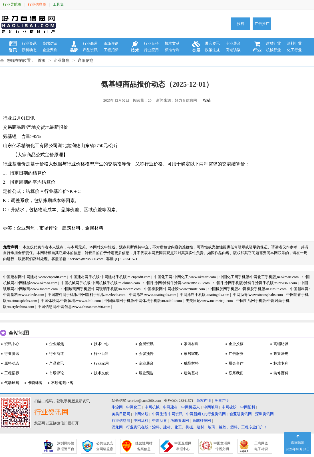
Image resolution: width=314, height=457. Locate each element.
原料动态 (29, 50)
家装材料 (191, 344)
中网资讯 (175, 414)
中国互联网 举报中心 (183, 446)
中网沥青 (159, 420)
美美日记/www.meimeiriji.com (209, 300)
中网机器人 (190, 407)
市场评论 (111, 43)
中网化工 (133, 407)
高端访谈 (50, 43)
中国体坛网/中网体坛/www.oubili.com (71, 300)
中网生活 (159, 414)
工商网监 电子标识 (261, 446)
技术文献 (172, 43)
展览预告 (146, 373)
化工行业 (294, 50)
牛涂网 (117, 407)
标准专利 (172, 50)
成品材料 (191, 363)
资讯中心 (11, 344)
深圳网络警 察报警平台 (65, 446)
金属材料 (94, 227)
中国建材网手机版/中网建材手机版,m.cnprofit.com (110, 277)
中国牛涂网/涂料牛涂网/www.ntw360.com (176, 283)
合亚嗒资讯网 (241, 414)
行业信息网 (121, 420)
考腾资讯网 (179, 420)
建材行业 (273, 43)
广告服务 (236, 353)
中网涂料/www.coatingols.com (152, 294)
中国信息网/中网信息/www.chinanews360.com (74, 306)
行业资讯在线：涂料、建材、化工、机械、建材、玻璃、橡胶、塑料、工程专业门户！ (196, 427)
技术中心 (101, 344)
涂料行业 (294, 43)
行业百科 (151, 43)
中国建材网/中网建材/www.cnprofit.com (35, 277)
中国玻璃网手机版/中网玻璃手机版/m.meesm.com (101, 289)
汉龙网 (117, 427)
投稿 (240, 23)
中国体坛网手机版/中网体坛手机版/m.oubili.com (143, 300)
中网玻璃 (211, 407)
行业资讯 (29, 43)
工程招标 (111, 50)
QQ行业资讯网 (214, 414)
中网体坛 (141, 414)
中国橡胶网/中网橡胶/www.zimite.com (174, 289)
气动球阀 (11, 383)
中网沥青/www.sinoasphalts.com (258, 294)
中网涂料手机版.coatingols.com (204, 294)
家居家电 (191, 353)
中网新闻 (193, 414)
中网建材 (170, 407)
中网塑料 (247, 407)
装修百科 (280, 373)
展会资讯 (212, 43)
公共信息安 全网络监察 (104, 446)
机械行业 (273, 50)
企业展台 (233, 43)
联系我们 (236, 373)
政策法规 (212, 50)
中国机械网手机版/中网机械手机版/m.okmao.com (100, 283)
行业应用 (151, 50)
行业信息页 (37, 4)
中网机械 (152, 407)
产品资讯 (90, 50)
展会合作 (236, 363)
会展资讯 (146, 344)
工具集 (58, 4)
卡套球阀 (35, 383)
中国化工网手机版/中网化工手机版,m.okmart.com (259, 277)
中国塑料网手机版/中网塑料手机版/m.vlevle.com (87, 294)
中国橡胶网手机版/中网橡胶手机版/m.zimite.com (247, 289)
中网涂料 (141, 420)
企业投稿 (236, 344)
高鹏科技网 (201, 420)
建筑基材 (191, 373)
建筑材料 (71, 227)
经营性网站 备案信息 (143, 446)
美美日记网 (121, 414)
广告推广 (262, 23)
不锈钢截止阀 (62, 383)
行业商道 (90, 43)
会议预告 (146, 353)
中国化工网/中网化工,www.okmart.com (185, 277)
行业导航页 (12, 4)
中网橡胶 (229, 407)
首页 (42, 60)
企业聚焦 (50, 50)
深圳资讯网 (264, 414)
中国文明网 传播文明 (222, 446)
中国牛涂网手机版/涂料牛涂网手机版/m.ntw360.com (255, 283)
